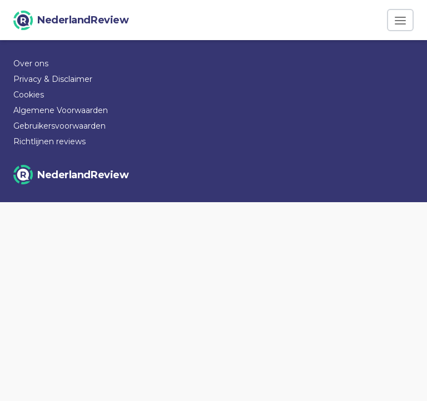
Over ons (30, 63)
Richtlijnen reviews (49, 141)
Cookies (28, 95)
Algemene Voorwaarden (60, 110)
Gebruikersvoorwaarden (59, 126)
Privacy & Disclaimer (52, 79)
